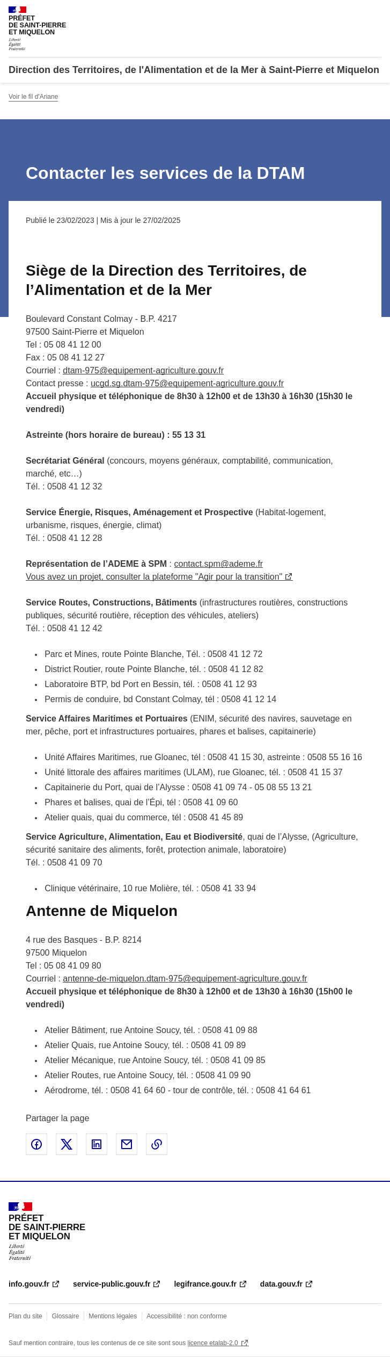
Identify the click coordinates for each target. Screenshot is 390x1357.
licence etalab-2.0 (213, 1343)
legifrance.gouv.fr (205, 1284)
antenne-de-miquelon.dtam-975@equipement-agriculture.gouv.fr (185, 978)
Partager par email (126, 1144)
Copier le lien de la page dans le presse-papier (156, 1144)
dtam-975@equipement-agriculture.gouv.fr (143, 370)
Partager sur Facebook (36, 1144)
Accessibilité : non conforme (186, 1316)
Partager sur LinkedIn (96, 1144)
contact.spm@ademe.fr (218, 563)
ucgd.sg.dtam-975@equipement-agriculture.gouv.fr (187, 383)
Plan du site (25, 1316)
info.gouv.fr (29, 1284)
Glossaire (65, 1316)
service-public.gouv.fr (111, 1284)
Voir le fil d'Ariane (33, 96)
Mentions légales (113, 1316)
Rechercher (353, 13)
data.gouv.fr (281, 1284)
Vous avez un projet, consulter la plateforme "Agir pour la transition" (154, 576)
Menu (375, 13)
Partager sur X (66, 1144)
